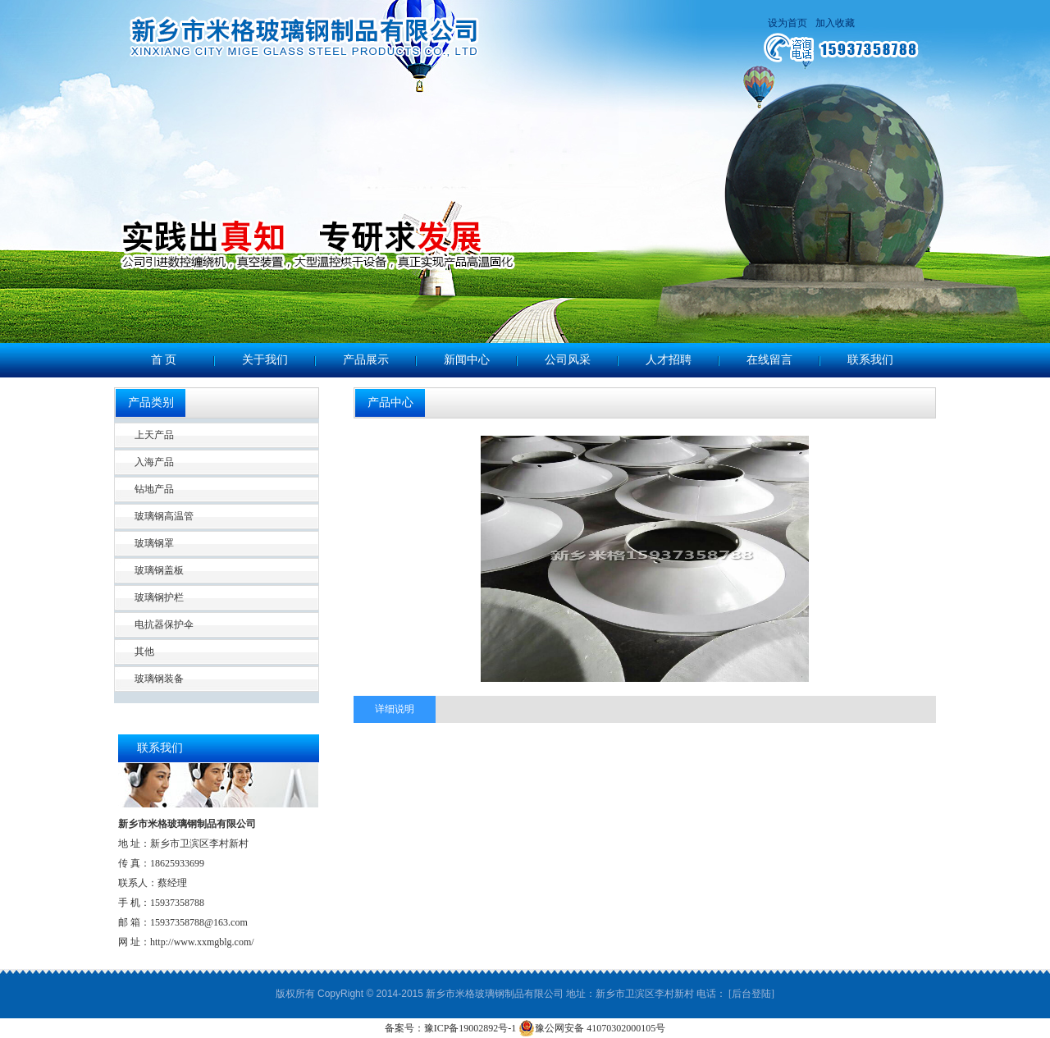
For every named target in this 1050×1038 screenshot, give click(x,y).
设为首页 (787, 23)
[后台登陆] (751, 993)
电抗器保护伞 (164, 624)
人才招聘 (669, 360)
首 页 (164, 360)
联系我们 (870, 360)
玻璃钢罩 (154, 543)
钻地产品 (154, 489)
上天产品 (154, 435)
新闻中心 (467, 360)
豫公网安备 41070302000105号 (591, 1028)
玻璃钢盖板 (159, 570)
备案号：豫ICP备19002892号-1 (451, 1028)
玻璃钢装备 (159, 678)
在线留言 (769, 360)
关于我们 (265, 360)
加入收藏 (835, 23)
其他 (144, 651)
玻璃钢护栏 (159, 597)
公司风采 (568, 360)
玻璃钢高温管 (164, 516)
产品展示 (366, 360)
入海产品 (154, 462)
